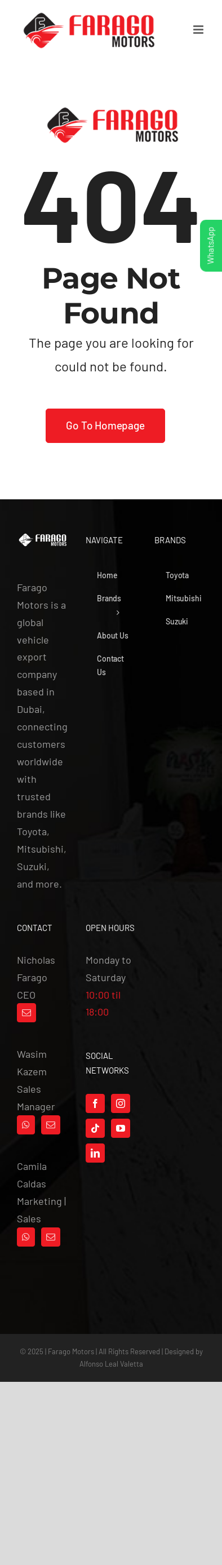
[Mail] (26, 1012)
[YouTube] (120, 1128)
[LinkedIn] (95, 1153)
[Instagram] (120, 1103)
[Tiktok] (95, 1128)
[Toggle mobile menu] (199, 30)
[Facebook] (95, 1103)
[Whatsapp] (26, 1124)
